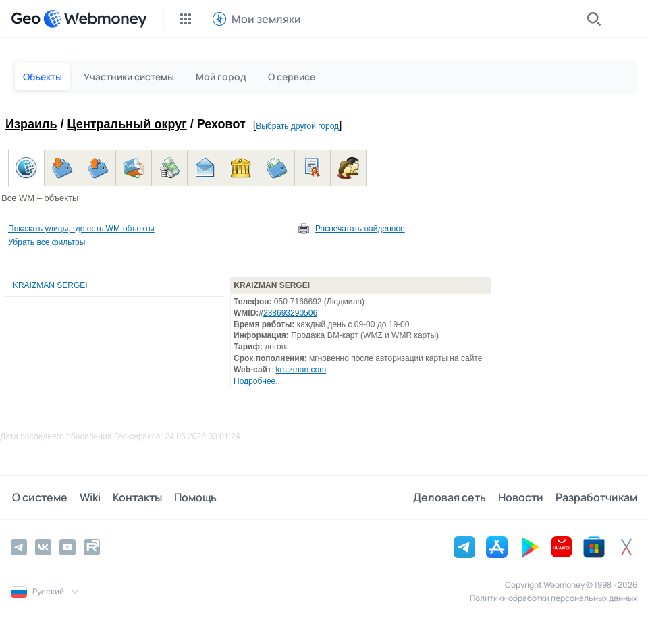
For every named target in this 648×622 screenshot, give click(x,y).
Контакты (133, 497)
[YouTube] (67, 546)
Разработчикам (596, 497)
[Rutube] (92, 546)
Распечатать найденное (360, 228)
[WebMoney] (95, 18)
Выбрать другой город (297, 126)
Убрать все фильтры (46, 242)
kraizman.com (301, 369)
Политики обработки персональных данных (553, 597)
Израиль (31, 124)
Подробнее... (258, 381)
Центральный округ (127, 124)
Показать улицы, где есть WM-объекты (81, 228)
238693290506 (290, 313)
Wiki (87, 497)
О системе (38, 497)
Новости (522, 497)
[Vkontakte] (43, 546)
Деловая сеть (452, 497)
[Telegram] (19, 546)
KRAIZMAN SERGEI (50, 285)
